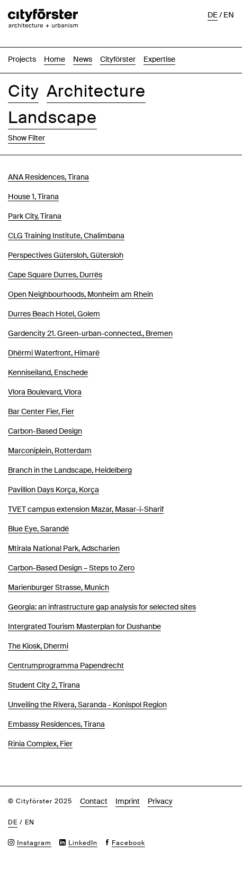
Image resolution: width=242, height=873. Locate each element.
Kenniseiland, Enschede (48, 372)
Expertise (159, 59)
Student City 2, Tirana (44, 685)
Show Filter (26, 138)
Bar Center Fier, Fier (41, 411)
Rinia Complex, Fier (40, 743)
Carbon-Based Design (45, 431)
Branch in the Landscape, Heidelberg (70, 470)
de (213, 15)
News (82, 59)
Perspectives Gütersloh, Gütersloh (65, 255)
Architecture (96, 91)
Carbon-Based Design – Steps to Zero (71, 568)
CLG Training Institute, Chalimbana (66, 235)
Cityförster (118, 59)
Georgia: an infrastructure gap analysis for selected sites (102, 607)
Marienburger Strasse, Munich (58, 587)
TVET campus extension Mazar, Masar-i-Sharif (86, 509)
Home (54, 59)
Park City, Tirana (34, 216)
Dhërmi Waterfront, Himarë (54, 353)
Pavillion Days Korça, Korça (53, 489)
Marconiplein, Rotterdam (50, 450)
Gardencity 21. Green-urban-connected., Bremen (90, 333)
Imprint (127, 801)
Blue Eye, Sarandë (38, 528)
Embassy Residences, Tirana (56, 724)
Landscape (52, 117)
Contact (93, 801)
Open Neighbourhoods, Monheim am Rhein (80, 294)
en (228, 15)
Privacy (160, 801)
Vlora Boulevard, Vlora (45, 392)
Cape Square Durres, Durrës (55, 274)
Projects (22, 59)
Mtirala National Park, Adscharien (64, 548)
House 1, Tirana (33, 196)
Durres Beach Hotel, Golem (54, 313)
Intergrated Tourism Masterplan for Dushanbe (84, 626)
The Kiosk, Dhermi (38, 646)
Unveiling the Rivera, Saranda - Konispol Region (87, 704)
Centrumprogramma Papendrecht (66, 665)
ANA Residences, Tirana (48, 177)
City (23, 91)
